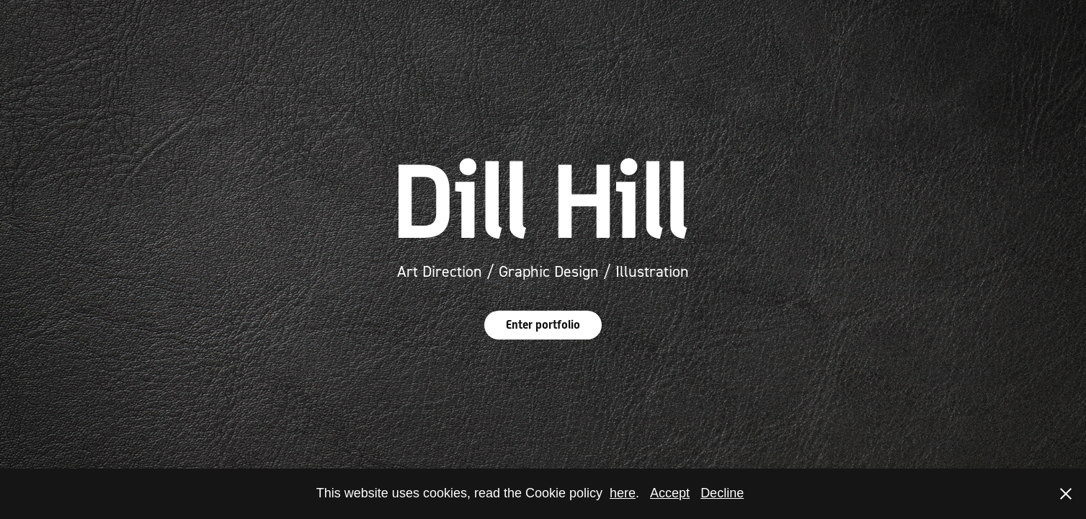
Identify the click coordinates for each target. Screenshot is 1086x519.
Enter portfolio (543, 325)
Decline (722, 493)
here (623, 493)
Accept (670, 493)
